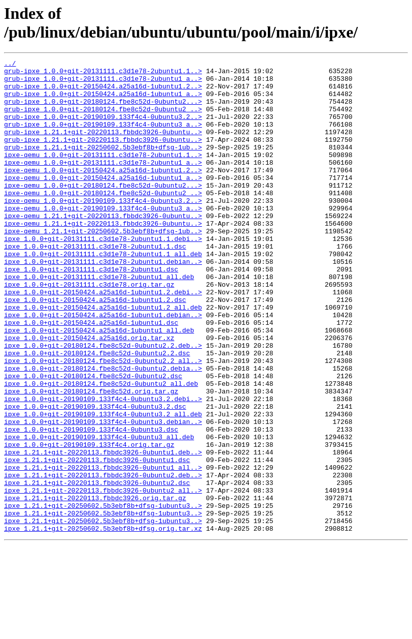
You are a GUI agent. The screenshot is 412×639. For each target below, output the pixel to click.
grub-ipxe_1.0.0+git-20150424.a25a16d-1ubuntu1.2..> (103, 92)
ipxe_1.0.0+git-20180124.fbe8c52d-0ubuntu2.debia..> (103, 430)
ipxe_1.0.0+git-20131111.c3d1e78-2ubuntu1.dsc (91, 311)
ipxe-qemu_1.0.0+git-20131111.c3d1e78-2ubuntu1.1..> (103, 174)
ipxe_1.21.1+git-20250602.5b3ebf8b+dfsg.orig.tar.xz (103, 622)
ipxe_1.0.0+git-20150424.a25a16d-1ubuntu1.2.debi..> (103, 339)
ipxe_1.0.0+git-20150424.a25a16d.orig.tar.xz (89, 394)
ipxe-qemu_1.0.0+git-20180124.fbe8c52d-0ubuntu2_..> (103, 220)
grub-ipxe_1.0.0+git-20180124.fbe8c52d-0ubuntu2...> (103, 110)
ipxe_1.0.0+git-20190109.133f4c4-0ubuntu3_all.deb (99, 513)
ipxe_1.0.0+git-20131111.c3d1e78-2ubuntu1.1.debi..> (103, 275)
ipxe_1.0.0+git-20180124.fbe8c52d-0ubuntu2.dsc (93, 439)
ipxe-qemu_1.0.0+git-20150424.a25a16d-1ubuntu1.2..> (103, 192)
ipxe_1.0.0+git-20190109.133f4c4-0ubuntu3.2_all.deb (103, 485)
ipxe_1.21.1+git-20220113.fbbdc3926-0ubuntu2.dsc (97, 567)
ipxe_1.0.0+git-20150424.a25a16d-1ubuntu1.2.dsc (95, 348)
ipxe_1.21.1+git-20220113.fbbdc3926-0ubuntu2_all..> (103, 577)
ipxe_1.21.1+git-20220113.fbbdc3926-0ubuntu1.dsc (97, 540)
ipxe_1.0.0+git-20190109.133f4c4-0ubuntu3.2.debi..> (103, 467)
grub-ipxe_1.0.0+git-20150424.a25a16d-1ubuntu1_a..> (103, 101)
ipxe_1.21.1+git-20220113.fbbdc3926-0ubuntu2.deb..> (103, 558)
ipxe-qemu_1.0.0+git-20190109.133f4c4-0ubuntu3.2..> (103, 229)
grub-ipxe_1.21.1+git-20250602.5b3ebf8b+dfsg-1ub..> (103, 165)
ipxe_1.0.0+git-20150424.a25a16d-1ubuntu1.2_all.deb (103, 357)
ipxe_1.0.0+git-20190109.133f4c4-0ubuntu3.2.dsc (95, 476)
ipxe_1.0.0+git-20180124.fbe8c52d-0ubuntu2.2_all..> (103, 421)
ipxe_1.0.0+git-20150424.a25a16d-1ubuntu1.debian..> (103, 366)
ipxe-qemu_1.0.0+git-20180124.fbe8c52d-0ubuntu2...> (103, 211)
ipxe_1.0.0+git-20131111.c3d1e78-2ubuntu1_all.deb (99, 320)
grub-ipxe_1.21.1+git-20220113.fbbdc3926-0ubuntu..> (103, 146)
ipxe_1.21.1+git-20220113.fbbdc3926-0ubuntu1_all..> (103, 549)
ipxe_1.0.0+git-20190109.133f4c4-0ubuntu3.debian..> (103, 494)
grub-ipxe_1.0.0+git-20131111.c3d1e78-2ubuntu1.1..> (103, 73)
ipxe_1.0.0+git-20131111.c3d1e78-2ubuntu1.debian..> (103, 302)
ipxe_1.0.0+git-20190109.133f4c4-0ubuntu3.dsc (91, 503)
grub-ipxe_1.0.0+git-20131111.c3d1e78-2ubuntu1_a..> (103, 82)
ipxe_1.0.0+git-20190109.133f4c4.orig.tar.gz (89, 522)
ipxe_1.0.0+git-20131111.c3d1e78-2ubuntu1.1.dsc (95, 284)
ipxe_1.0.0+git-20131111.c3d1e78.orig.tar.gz (89, 329)
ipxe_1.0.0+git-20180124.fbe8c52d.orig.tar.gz (91, 458)
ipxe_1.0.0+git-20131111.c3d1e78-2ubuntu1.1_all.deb (103, 293)
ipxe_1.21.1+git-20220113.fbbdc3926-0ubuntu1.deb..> (103, 531)
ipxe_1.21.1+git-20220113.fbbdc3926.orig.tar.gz (95, 586)
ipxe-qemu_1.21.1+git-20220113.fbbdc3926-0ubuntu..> (103, 247)
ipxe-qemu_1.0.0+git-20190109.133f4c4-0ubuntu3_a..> (103, 238)
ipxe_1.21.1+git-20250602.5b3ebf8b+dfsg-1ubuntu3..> (103, 595)
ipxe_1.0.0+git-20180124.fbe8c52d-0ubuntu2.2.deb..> (103, 403)
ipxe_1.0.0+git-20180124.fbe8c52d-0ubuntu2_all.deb (101, 448)
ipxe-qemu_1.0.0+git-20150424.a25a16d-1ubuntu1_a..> (103, 201)
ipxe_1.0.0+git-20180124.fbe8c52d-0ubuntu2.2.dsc (97, 412)
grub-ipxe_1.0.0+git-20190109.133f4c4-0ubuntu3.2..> (103, 128)
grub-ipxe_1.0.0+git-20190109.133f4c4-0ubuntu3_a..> (103, 137)
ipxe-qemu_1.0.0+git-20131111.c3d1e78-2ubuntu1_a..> (103, 183)
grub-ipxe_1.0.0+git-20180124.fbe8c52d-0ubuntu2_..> (103, 119)
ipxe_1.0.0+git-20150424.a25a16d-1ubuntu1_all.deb (99, 384)
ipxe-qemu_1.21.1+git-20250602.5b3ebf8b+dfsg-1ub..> (103, 265)
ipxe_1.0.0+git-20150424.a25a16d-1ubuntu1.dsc (91, 375)
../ (10, 64)
